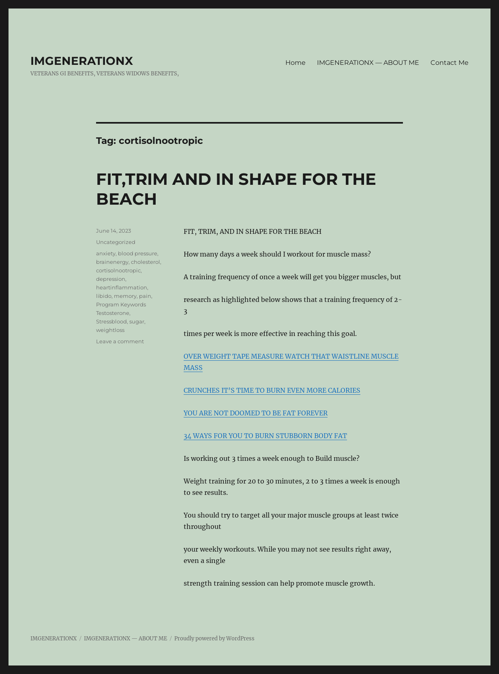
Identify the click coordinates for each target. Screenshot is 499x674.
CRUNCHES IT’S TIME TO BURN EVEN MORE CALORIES (272, 390)
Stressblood (111, 321)
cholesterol (145, 262)
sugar (136, 321)
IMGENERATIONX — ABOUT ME (368, 62)
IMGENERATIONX (81, 61)
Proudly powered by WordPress (214, 638)
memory (125, 296)
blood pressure (137, 253)
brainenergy (112, 262)
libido (103, 296)
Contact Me (449, 62)
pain (145, 296)
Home (295, 62)
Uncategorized (115, 242)
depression (110, 279)
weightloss (110, 330)
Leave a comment (120, 341)
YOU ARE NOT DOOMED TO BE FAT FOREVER (256, 413)
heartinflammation (121, 287)
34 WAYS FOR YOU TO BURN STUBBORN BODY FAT (265, 436)
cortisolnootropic (118, 270)
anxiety (106, 253)
